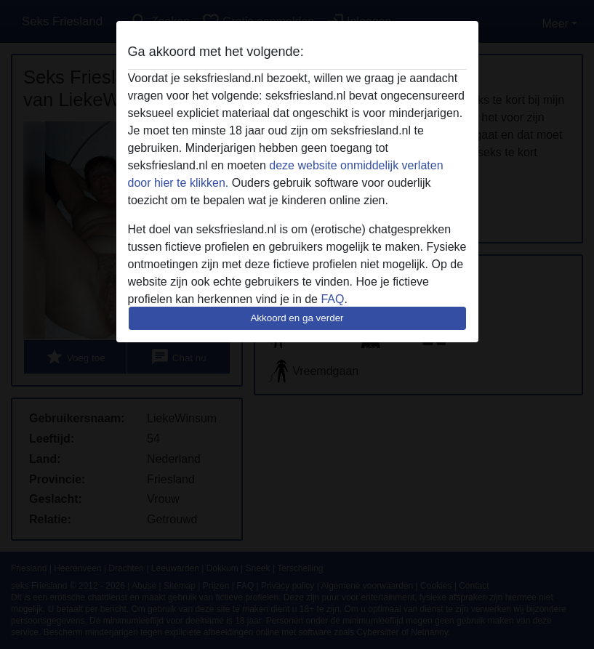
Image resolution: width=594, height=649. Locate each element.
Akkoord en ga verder (296, 318)
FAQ (332, 299)
